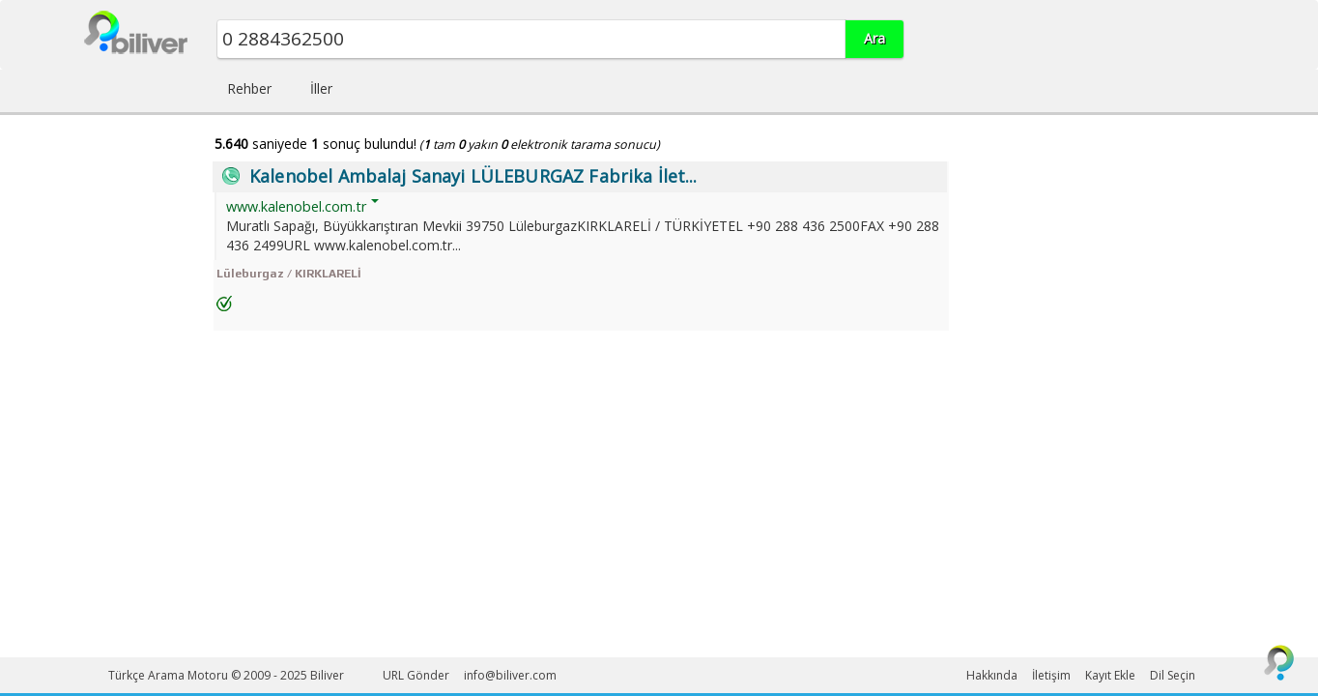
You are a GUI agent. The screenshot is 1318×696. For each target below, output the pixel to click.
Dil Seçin (1172, 675)
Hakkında (991, 675)
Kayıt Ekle (1110, 675)
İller (321, 88)
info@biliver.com (510, 675)
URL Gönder (416, 675)
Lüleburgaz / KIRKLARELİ (288, 273)
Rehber (249, 88)
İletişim (1051, 675)
